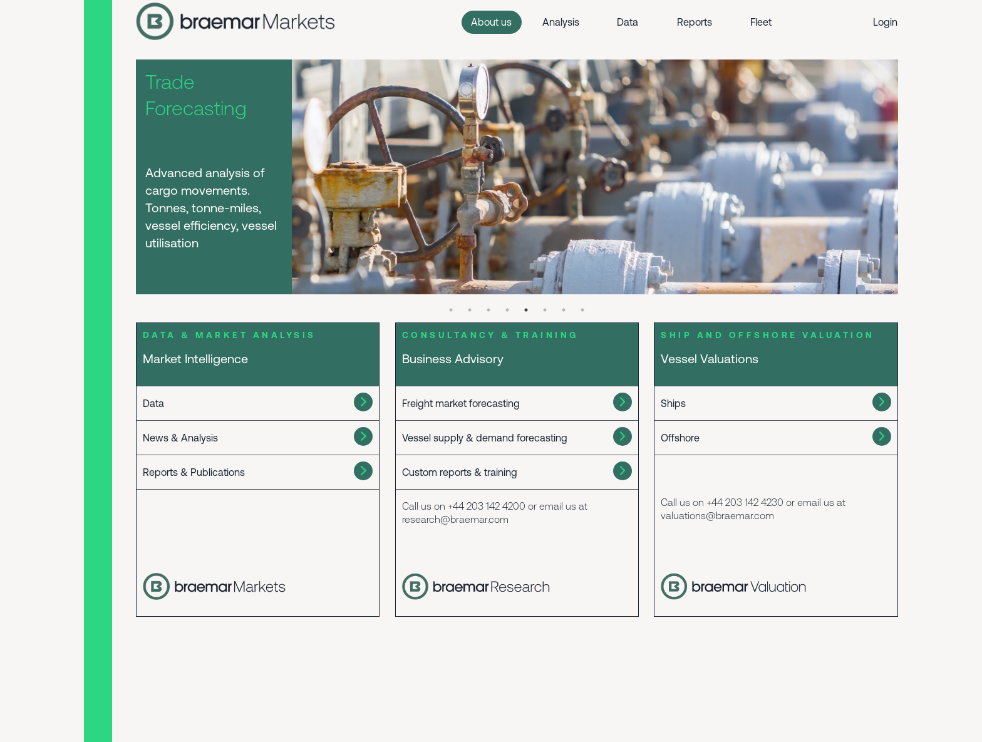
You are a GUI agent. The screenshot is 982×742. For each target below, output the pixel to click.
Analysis (560, 22)
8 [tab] (582, 310)
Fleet (761, 22)
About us (491, 22)
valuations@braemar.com (717, 515)
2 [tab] (469, 310)
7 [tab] (563, 310)
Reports (694, 22)
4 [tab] (507, 310)
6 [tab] (545, 310)
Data (627, 22)
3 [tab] (488, 310)
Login (885, 22)
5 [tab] (526, 310)
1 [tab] (451, 310)
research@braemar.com (455, 519)
